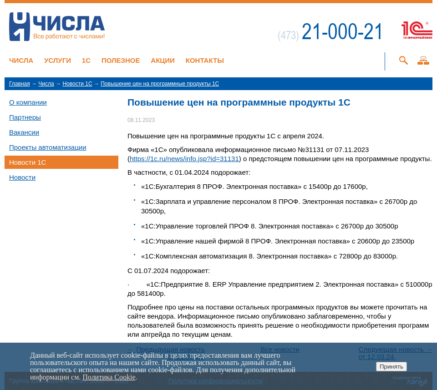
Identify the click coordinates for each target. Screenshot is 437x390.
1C (86, 60)
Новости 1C (77, 84)
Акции (163, 60)
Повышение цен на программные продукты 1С (160, 84)
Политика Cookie (108, 377)
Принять (391, 366)
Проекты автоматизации (47, 147)
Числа (21, 60)
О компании (28, 102)
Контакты (205, 60)
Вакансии (24, 132)
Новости (22, 177)
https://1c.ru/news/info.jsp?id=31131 (184, 158)
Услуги (57, 60)
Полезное (121, 60)
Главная (19, 84)
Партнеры (25, 117)
